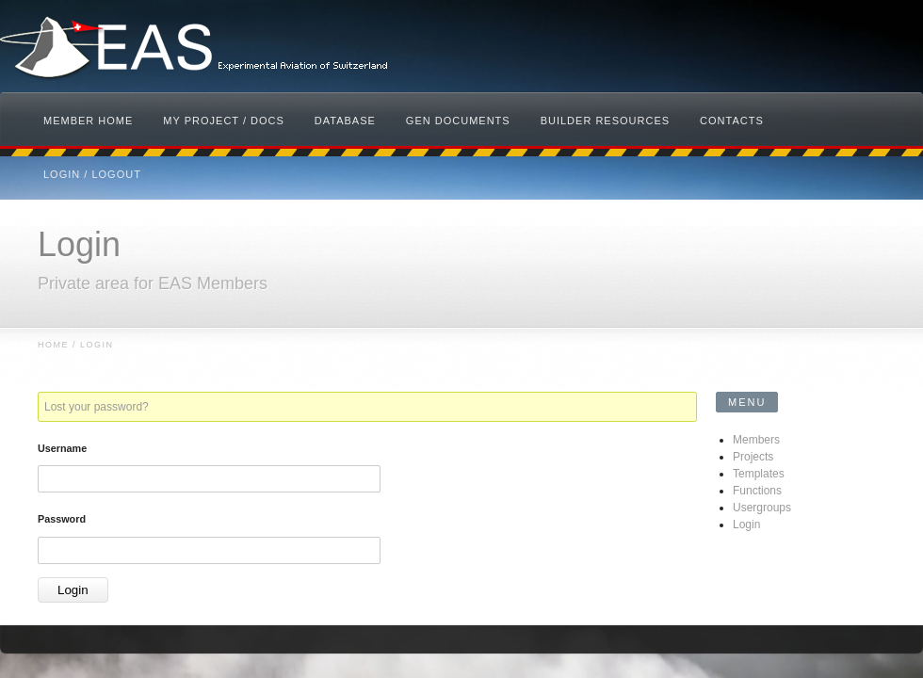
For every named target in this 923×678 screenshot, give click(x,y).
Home (53, 344)
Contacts (732, 120)
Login (746, 524)
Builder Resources (605, 120)
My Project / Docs (223, 120)
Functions (757, 490)
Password (62, 519)
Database (345, 120)
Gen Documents (458, 120)
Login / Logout (92, 174)
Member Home (88, 120)
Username (62, 448)
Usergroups (762, 507)
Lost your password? (96, 406)
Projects (753, 456)
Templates (759, 473)
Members (756, 439)
